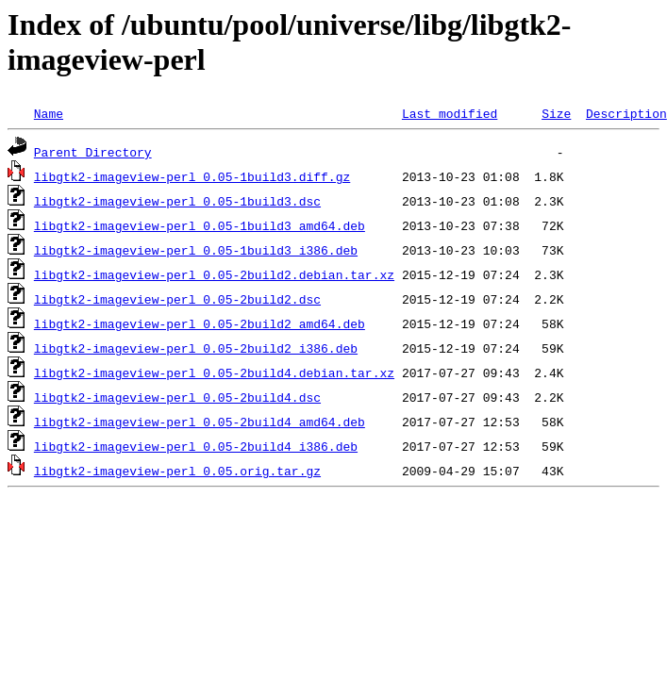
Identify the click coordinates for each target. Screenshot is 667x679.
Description (626, 113)
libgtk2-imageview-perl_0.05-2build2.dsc (177, 298)
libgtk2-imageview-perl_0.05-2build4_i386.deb (196, 446)
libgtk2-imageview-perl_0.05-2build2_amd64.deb (199, 323)
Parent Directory (93, 151)
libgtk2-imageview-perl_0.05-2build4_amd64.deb (199, 421)
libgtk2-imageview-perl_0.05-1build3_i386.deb (196, 249)
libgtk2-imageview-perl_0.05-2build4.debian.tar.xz (214, 372)
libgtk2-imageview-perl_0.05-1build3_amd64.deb (199, 225)
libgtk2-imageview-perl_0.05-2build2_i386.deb (196, 348)
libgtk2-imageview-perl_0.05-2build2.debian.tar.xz (214, 274)
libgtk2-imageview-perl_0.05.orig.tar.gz (177, 470)
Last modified (449, 113)
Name (48, 113)
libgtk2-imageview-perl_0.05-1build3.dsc (177, 200)
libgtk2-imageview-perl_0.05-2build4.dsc (177, 397)
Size (556, 113)
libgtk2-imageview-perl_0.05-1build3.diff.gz (192, 176)
